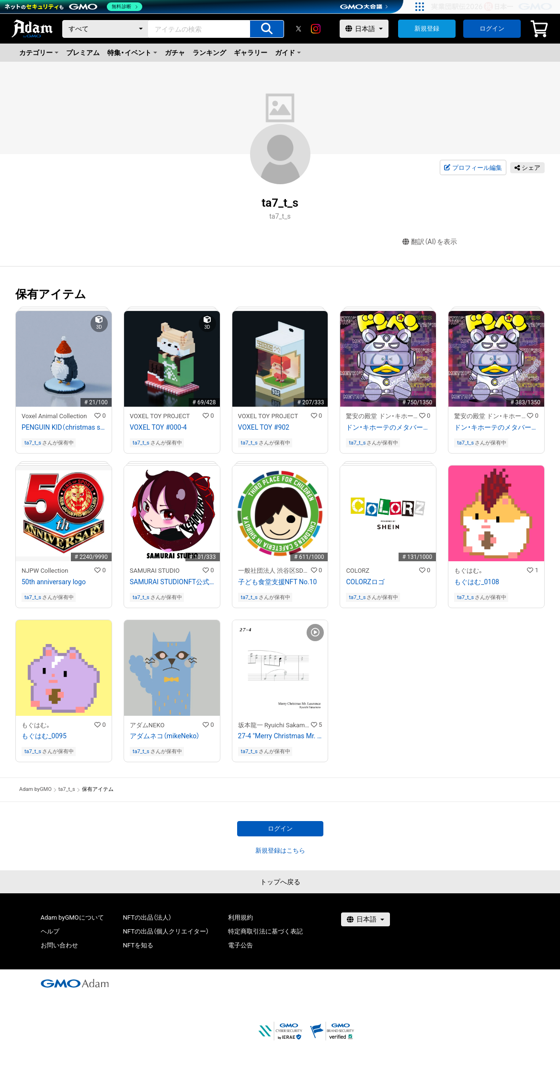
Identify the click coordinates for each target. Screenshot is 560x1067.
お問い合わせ (59, 945)
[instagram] (315, 28)
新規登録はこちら (280, 850)
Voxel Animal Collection (54, 416)
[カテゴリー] (105, 29)
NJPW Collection (45, 570)
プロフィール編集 (473, 168)
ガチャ (175, 52)
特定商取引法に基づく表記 (265, 931)
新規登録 (426, 28)
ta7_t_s (32, 442)
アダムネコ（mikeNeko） (165, 736)
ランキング (209, 52)
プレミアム (83, 52)
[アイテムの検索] (267, 29)
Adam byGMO (35, 789)
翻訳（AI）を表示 (429, 242)
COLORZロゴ (365, 582)
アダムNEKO (147, 725)
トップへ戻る (280, 882)
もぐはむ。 (469, 570)
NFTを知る (138, 945)
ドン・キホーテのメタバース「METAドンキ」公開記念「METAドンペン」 (388, 427)
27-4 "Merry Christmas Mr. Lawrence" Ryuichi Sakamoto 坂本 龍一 (280, 736)
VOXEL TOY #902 (263, 427)
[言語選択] (364, 29)
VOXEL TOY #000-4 (158, 427)
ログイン (492, 28)
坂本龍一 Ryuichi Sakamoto (274, 725)
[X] (298, 28)
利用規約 (240, 917)
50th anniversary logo (54, 582)
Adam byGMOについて (72, 917)
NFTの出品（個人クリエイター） (166, 931)
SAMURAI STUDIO (155, 570)
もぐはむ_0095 (44, 736)
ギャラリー (250, 52)
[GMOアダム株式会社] (75, 983)
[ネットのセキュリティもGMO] (73, 6)
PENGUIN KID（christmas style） (64, 427)
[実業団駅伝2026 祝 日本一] (493, 6)
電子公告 (240, 945)
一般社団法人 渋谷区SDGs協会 (274, 570)
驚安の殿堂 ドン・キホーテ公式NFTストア (382, 416)
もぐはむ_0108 (476, 582)
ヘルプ (50, 931)
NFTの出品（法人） (147, 917)
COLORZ (357, 570)
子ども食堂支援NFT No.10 (277, 582)
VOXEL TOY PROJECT (160, 416)
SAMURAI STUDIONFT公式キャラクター (172, 582)
